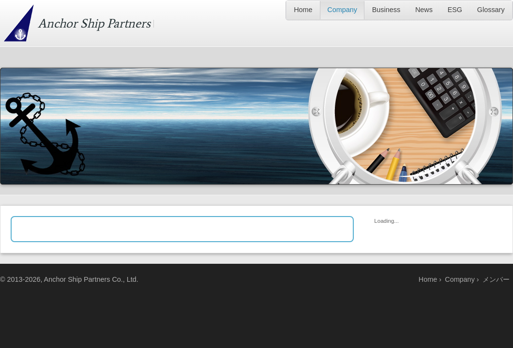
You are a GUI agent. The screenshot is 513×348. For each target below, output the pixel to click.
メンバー (496, 279)
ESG (455, 10)
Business (386, 10)
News (424, 10)
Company (342, 10)
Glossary (491, 10)
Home (303, 10)
